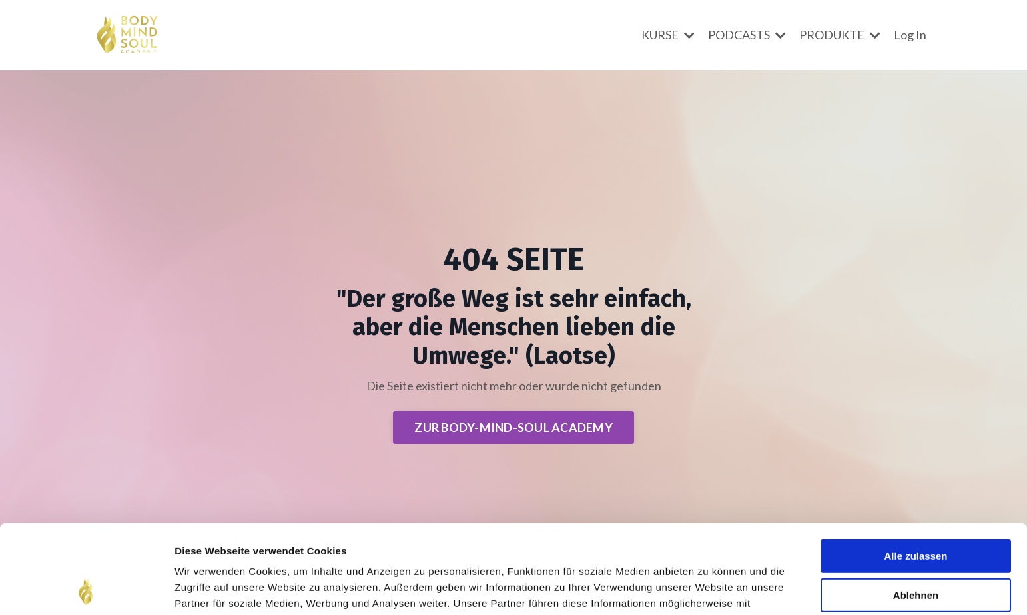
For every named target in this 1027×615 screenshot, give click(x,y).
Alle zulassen (915, 473)
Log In (910, 34)
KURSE (668, 34)
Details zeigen (208, 588)
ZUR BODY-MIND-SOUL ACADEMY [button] (513, 427)
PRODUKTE (839, 34)
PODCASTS (747, 34)
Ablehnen (915, 511)
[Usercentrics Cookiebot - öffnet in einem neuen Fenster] (86, 589)
